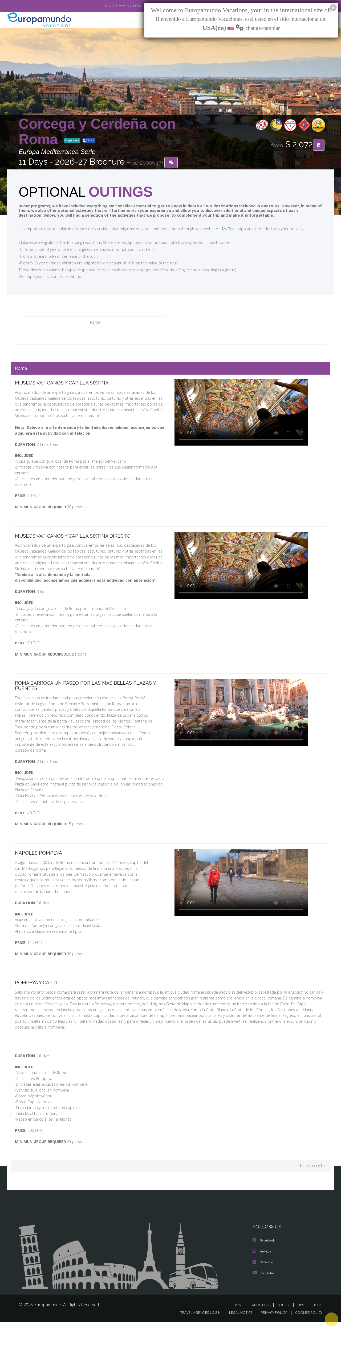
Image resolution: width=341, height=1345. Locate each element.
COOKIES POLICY (307, 1336)
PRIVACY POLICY (271, 1336)
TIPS (301, 1328)
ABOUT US (262, 1328)
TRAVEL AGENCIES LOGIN (195, 1336)
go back (71, 140)
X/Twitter (263, 1286)
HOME (240, 1328)
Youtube (263, 1296)
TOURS (284, 1328)
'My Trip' (219, 229)
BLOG (317, 1328)
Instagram (264, 1275)
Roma (95, 322)
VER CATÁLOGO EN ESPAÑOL (111, 6)
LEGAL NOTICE (237, 1336)
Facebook (264, 1264)
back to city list (312, 1189)
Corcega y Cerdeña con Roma (97, 131)
